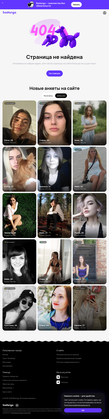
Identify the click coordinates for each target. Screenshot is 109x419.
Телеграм (62, 382)
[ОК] (83, 410)
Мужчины (48, 95)
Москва (5, 355)
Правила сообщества (10, 376)
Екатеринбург (8, 366)
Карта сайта (7, 392)
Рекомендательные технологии (21, 413)
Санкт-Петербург (9, 358)
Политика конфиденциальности (67, 362)
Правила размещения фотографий (68, 358)
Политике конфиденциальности (77, 405)
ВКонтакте (62, 377)
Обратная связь (8, 384)
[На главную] (54, 73)
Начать (76, 4)
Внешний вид (8, 388)
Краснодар (7, 362)
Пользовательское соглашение (67, 355)
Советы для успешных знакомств (15, 380)
